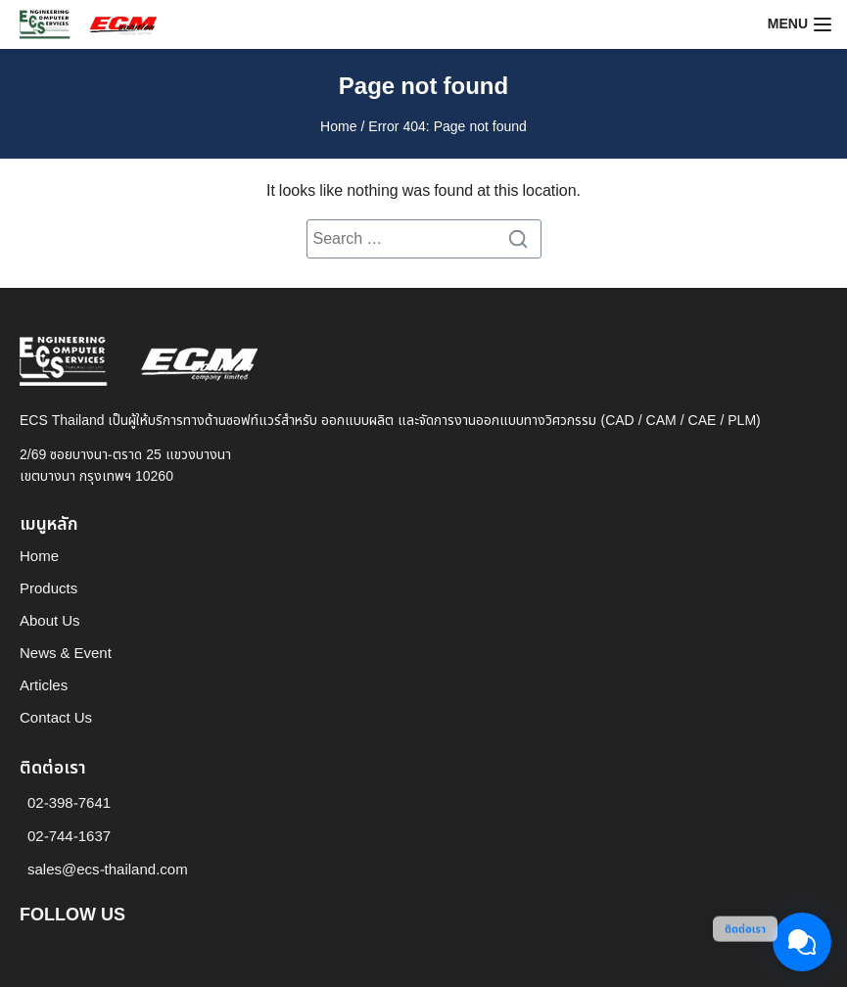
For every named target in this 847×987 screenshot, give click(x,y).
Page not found (423, 87)
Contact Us (56, 718)
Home (338, 127)
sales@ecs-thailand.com (107, 870)
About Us (50, 621)
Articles (44, 686)
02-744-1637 (69, 836)
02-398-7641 (69, 803)
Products (48, 589)
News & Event (66, 653)
